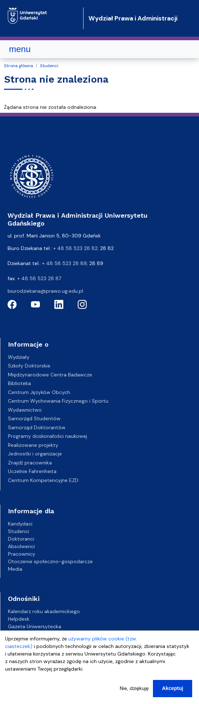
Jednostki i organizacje (35, 453)
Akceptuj (172, 695)
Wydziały (19, 357)
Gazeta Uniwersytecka (34, 626)
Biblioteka (19, 383)
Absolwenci (21, 546)
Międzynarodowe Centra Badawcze (50, 374)
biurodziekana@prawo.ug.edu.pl (45, 291)
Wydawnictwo (25, 410)
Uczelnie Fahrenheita (32, 471)
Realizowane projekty (33, 445)
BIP (11, 634)
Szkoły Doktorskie (29, 365)
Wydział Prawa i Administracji (133, 18)
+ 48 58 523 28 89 (64, 263)
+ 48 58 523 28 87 (39, 278)
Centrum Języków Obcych (39, 392)
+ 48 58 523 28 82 (75, 248)
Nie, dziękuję (134, 694)
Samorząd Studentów (34, 418)
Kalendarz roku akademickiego (44, 611)
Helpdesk (19, 619)
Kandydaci (20, 523)
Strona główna (18, 66)
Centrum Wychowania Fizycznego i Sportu (58, 401)
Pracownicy (21, 554)
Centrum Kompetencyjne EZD (43, 480)
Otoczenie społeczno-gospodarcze (50, 561)
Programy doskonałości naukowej (47, 436)
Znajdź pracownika (30, 462)
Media (15, 569)
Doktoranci (21, 539)
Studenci (49, 66)
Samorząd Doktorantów (36, 427)
